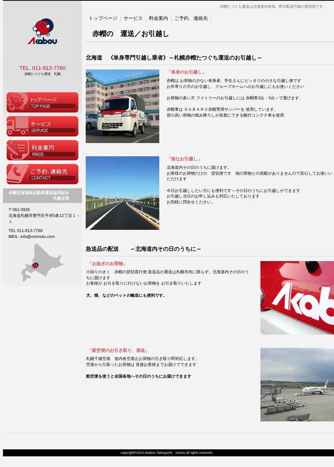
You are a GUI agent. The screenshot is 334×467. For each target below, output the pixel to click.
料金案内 (42, 150)
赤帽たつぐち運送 (42, 30)
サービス (133, 18)
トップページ (42, 102)
